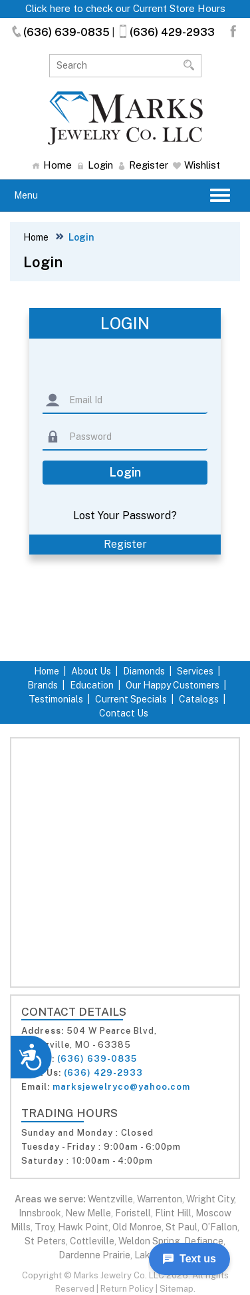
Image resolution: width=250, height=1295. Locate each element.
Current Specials (131, 699)
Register (143, 165)
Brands (42, 685)
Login (94, 165)
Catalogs (199, 699)
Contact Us (123, 713)
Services (195, 671)
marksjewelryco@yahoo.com (121, 1087)
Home (52, 165)
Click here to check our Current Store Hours (125, 8)
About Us (91, 671)
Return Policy (127, 1289)
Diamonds (144, 671)
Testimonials (56, 699)
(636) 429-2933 (165, 32)
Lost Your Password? (125, 515)
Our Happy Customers (172, 685)
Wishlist (196, 165)
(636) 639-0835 (60, 32)
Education (92, 685)
